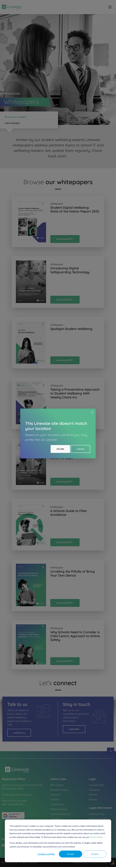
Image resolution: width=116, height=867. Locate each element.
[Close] (92, 412)
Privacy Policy (96, 837)
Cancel (80, 448)
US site (60, 448)
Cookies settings (46, 854)
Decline (94, 854)
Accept (70, 854)
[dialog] (58, 840)
